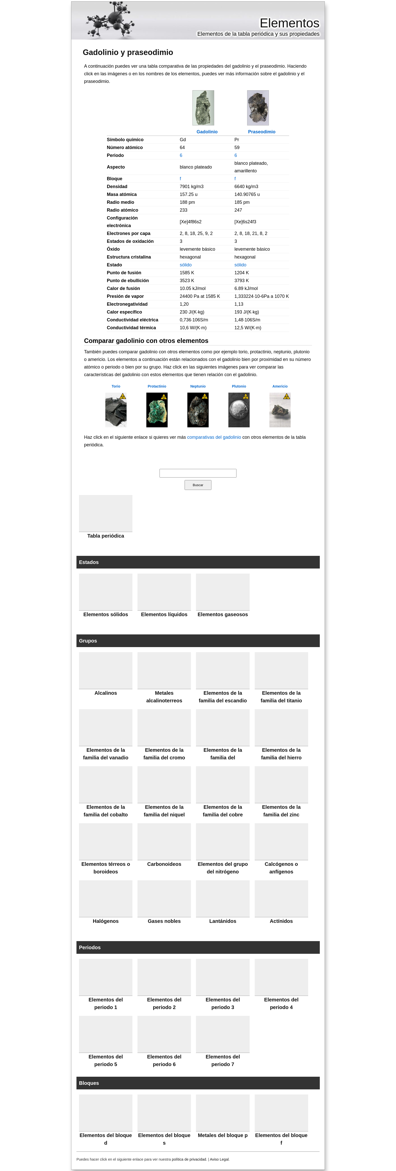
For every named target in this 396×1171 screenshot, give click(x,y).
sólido (186, 264)
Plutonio (239, 386)
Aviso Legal (219, 1159)
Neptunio (198, 386)
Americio (280, 386)
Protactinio (157, 386)
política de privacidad (189, 1159)
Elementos (290, 23)
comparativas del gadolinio (214, 437)
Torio (116, 386)
